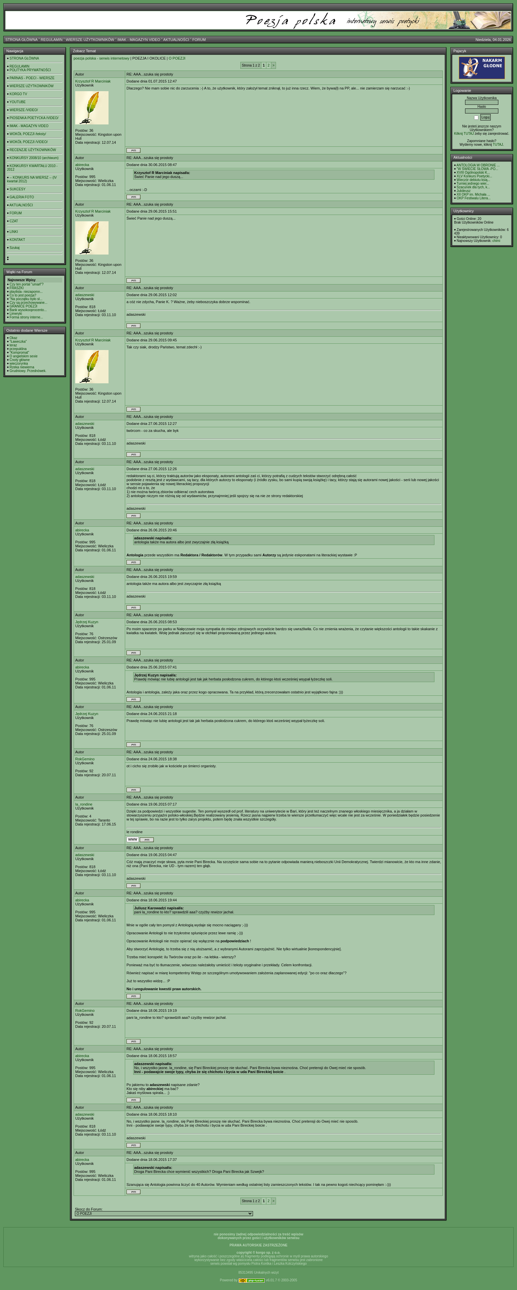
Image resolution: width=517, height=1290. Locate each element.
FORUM (199, 40)
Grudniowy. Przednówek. (28, 371)
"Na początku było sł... (26, 299)
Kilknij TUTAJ (464, 133)
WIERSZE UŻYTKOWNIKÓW (90, 40)
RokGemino (85, 759)
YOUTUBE (18, 102)
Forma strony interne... (26, 317)
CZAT (14, 221)
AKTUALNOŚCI (176, 40)
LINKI (14, 232)
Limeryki (16, 313)
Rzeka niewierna (22, 367)
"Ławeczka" (18, 341)
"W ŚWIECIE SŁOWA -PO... (477, 169)
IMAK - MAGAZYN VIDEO (139, 40)
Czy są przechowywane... (28, 302)
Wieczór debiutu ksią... (473, 180)
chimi (496, 241)
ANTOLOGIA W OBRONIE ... (478, 165)
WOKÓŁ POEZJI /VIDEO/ (29, 142)
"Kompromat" (19, 352)
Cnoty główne (20, 360)
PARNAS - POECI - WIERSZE (32, 78)
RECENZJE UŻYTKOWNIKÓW (33, 150)
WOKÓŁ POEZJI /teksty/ (28, 134)
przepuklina (18, 349)
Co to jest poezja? (23, 295)
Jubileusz (464, 191)
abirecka (82, 165)
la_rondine (83, 804)
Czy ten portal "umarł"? (27, 284)
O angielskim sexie (24, 356)
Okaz (13, 338)
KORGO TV (18, 94)
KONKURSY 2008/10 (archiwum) (34, 158)
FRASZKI (17, 288)
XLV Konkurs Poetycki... (474, 176)
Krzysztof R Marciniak (93, 81)
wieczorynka (19, 363)
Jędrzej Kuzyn (86, 622)
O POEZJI (177, 58)
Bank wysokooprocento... (28, 310)
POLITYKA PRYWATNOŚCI (30, 70)
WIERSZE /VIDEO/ (24, 110)
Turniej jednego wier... (473, 183)
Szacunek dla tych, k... (473, 187)
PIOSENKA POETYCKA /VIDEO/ (34, 118)
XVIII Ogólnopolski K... (473, 172)
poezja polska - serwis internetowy (101, 58)
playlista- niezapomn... (26, 291)
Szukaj (15, 248)
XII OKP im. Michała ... (473, 194)
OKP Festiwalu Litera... (474, 198)
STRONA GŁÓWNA (21, 40)
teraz (13, 345)
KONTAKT (17, 240)
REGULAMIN (51, 40)
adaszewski (84, 295)
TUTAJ (498, 144)
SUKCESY (18, 189)
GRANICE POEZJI (23, 306)
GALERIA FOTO (22, 197)
